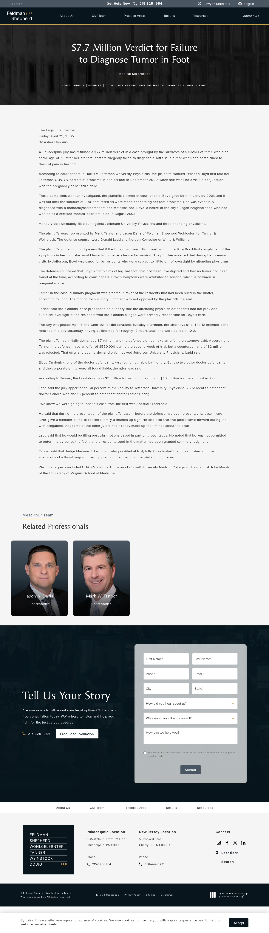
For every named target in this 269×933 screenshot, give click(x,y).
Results (95, 85)
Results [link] (169, 15)
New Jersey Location (157, 832)
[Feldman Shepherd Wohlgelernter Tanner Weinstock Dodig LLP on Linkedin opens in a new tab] (243, 843)
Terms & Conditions (107, 894)
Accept (239, 922)
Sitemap (151, 894)
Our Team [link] (99, 15)
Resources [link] (200, 15)
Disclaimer (167, 894)
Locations (230, 853)
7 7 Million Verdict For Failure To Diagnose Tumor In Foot (156, 85)
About (79, 85)
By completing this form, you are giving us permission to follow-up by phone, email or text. (192, 754)
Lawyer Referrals (217, 4)
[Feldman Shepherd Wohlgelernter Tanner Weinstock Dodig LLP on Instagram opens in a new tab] (219, 843)
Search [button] (17, 4)
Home (66, 85)
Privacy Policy (132, 894)
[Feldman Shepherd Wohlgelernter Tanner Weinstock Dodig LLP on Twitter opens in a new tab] (235, 843)
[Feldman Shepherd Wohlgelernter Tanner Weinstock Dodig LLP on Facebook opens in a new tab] (227, 843)
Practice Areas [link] (135, 15)
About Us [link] (66, 15)
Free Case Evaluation (77, 734)
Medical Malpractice (134, 73)
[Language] (251, 4)
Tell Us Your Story (66, 695)
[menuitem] (67, 15)
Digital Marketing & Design (230, 895)
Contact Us (250, 15)
